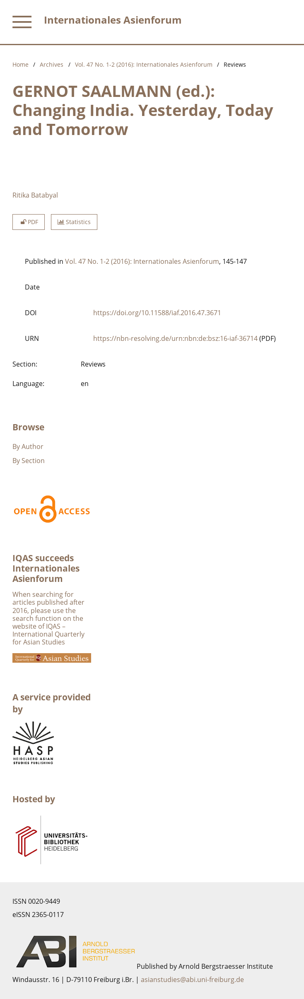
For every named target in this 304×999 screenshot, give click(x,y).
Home (20, 64)
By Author (27, 446)
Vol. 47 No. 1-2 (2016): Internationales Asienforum (143, 64)
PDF (28, 222)
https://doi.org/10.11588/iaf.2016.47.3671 (157, 312)
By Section (28, 460)
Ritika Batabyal (35, 195)
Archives (51, 64)
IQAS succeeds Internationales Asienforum (46, 568)
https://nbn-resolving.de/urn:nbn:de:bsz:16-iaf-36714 (175, 338)
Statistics (74, 222)
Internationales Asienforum (113, 20)
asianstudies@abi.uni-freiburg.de (192, 979)
